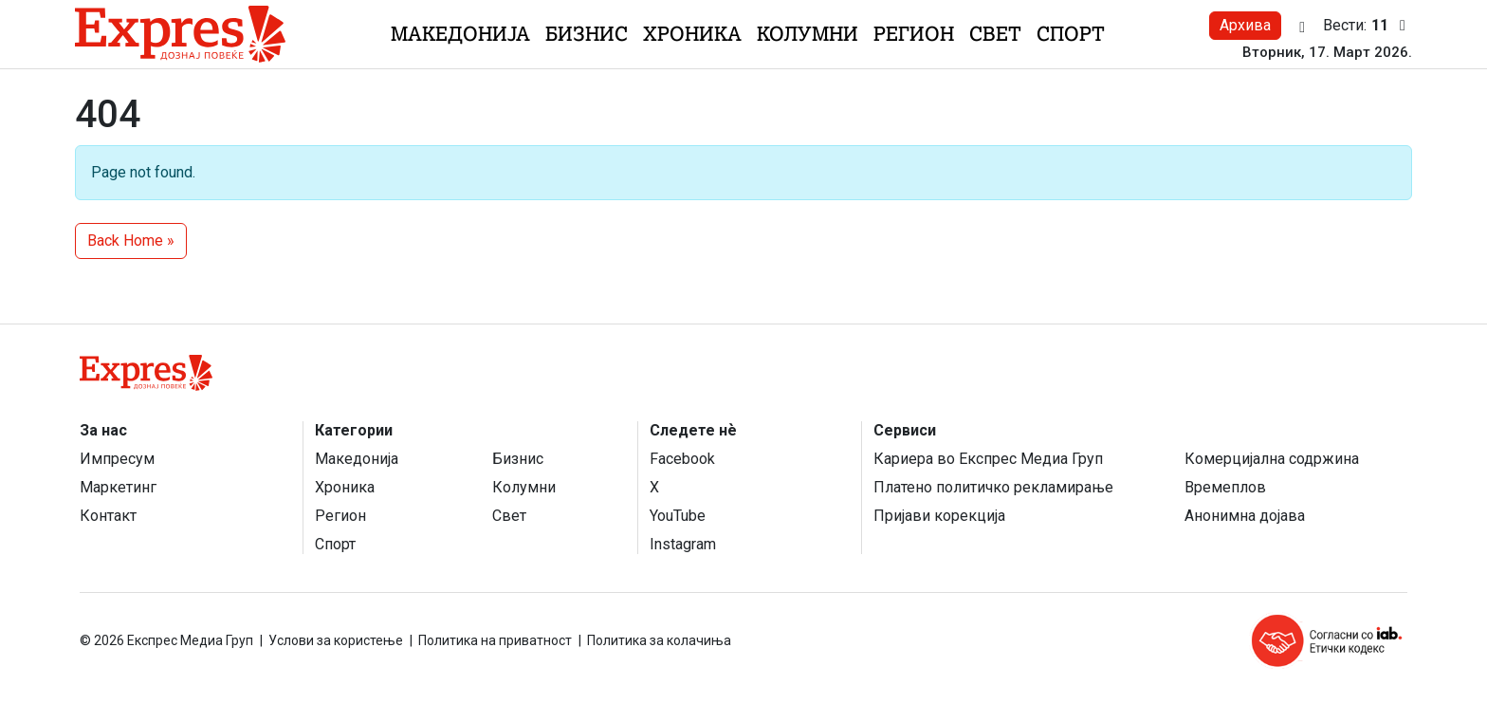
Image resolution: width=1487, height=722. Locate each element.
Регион (913, 34)
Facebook (682, 459)
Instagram (683, 544)
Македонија (460, 34)
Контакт (108, 516)
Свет (995, 34)
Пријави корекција (939, 516)
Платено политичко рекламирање (993, 487)
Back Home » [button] (130, 240)
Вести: (1367, 25)
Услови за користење (335, 640)
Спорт (1071, 34)
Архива (1245, 25)
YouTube (678, 516)
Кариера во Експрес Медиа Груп (988, 459)
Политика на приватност (495, 640)
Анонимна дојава (1244, 516)
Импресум (117, 459)
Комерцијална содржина (1271, 459)
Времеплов (1225, 487)
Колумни (807, 34)
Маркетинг (118, 487)
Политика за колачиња (659, 640)
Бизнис (586, 34)
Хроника (692, 34)
